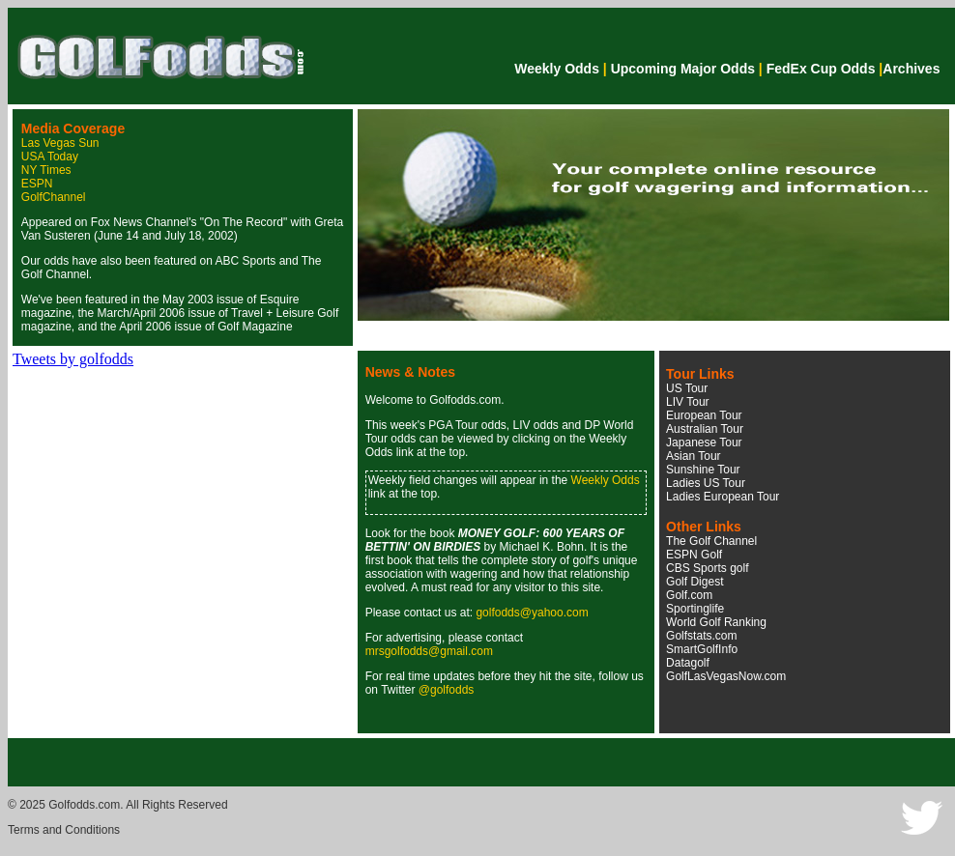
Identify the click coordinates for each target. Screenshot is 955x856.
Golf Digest (694, 581)
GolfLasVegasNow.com (726, 676)
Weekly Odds (556, 68)
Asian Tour (693, 456)
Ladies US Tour (705, 483)
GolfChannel (53, 197)
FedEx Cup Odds (821, 68)
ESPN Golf (694, 554)
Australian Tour (704, 429)
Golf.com (689, 595)
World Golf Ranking (716, 622)
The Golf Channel (711, 541)
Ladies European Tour (722, 496)
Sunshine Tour (703, 469)
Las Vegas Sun (60, 143)
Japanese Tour (704, 442)
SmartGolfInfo (702, 649)
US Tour (687, 388)
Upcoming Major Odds (683, 68)
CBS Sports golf (707, 568)
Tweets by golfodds (73, 359)
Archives (911, 68)
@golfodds (447, 690)
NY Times (46, 170)
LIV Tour (687, 402)
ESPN (37, 183)
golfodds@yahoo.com (532, 612)
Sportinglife (695, 608)
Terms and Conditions (64, 830)
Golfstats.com (701, 635)
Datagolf (687, 663)
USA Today (49, 156)
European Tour (704, 415)
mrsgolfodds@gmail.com (429, 651)
